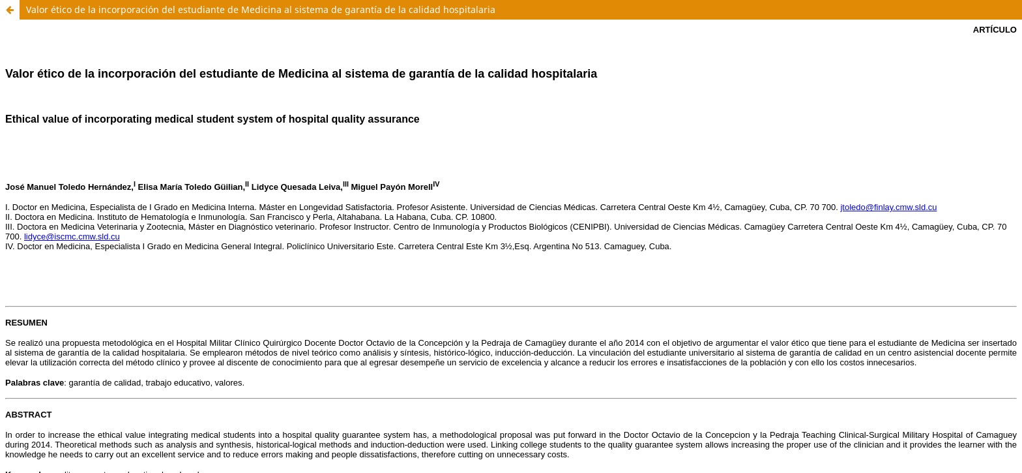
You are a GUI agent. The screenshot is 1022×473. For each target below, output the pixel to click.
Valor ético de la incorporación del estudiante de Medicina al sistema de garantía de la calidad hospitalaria (260, 9)
